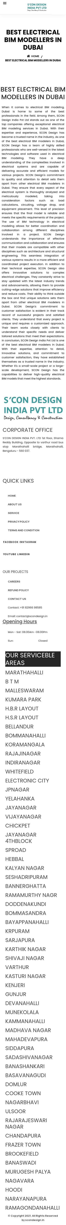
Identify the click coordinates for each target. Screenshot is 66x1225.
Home (33, 56)
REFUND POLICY (18, 590)
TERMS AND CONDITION (23, 530)
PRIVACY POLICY (19, 521)
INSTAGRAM (28, 542)
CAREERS (14, 581)
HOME (12, 495)
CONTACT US (17, 599)
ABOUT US (15, 504)
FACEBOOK (10, 542)
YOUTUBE (9, 554)
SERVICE (13, 513)
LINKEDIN (23, 554)
